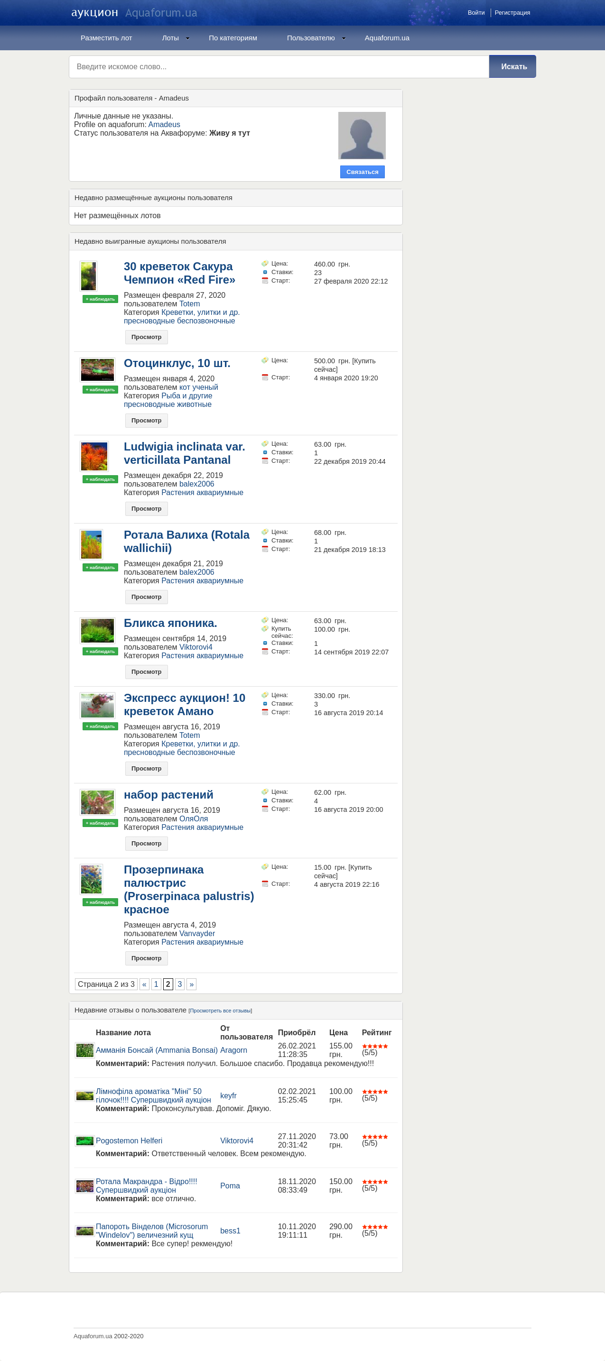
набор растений (169, 794)
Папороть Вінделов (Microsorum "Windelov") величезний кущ (152, 1231)
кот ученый (198, 387)
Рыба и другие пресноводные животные (168, 400)
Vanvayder (197, 933)
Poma (230, 1186)
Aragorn (233, 1050)
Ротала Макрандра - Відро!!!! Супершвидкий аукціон (146, 1185)
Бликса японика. (170, 622)
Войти (476, 12)
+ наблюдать (100, 299)
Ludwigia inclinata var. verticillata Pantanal (184, 453)
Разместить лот (106, 38)
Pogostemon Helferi (129, 1141)
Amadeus (164, 124)
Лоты (176, 38)
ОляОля (193, 819)
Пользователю (316, 38)
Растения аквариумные (202, 492)
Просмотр (146, 336)
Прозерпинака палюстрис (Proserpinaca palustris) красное (189, 889)
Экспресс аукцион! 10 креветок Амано (184, 704)
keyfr (228, 1096)
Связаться (362, 171)
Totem (189, 304)
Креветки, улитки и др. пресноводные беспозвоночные (182, 316)
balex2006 (196, 484)
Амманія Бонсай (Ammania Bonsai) (157, 1050)
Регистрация (513, 12)
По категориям (233, 38)
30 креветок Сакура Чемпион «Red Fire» (179, 273)
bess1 (230, 1231)
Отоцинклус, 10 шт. (177, 363)
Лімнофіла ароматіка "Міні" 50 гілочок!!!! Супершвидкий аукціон (153, 1095)
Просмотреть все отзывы (220, 1010)
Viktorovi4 (196, 647)
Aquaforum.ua (387, 38)
